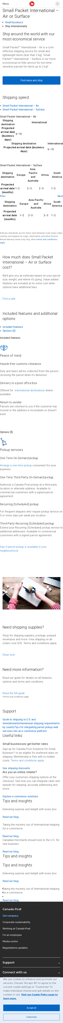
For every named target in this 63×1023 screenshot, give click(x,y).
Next (60, 196)
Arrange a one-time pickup (16, 465)
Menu (6, 3)
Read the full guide (14, 693)
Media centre (10, 941)
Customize (31, 1017)
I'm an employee (12, 934)
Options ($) (9, 330)
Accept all (31, 1008)
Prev (2, 196)
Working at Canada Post (16, 928)
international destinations (29, 390)
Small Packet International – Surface (24, 109)
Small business (14, 22)
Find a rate (9, 298)
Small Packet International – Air (21, 105)
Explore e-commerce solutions (20, 796)
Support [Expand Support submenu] (31, 962)
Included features (13, 326)
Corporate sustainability (16, 922)
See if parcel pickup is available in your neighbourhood (23, 548)
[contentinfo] (31, 134)
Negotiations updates (15, 947)
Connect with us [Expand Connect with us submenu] (31, 972)
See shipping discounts (16, 768)
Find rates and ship (31, 80)
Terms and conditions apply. (28, 760)
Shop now (9, 654)
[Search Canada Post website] (57, 4)
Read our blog (11, 816)
